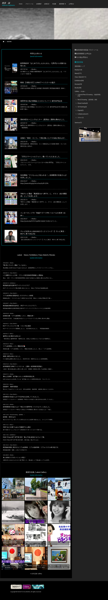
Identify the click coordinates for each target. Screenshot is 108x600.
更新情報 (61, 4)
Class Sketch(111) (80, 77)
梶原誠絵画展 (38, 587)
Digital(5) (81, 110)
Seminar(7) (78, 122)
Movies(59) (78, 84)
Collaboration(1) (83, 114)
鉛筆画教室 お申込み (83, 53)
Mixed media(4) (83, 103)
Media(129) (78, 70)
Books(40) (78, 88)
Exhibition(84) (79, 80)
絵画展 (27, 587)
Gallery (80, 91)
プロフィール (29, 4)
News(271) (78, 73)
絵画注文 (46, 4)
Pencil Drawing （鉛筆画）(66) (87, 99)
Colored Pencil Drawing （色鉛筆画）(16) (90, 95)
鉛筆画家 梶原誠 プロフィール (86, 50)
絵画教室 (38, 4)
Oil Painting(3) (82, 107)
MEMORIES (16, 587)
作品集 (54, 4)
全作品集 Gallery (36, 573)
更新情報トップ (80, 66)
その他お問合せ (81, 57)
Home (20, 4)
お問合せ (71, 4)
